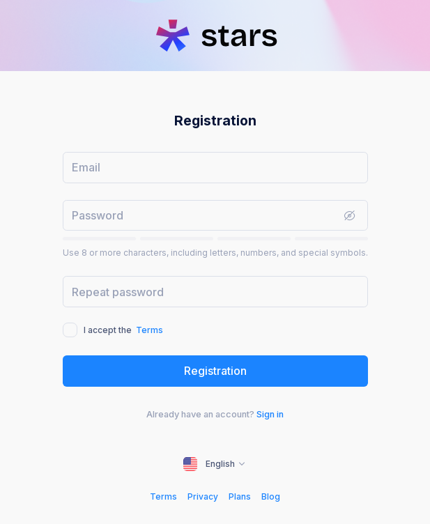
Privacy (202, 496)
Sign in (270, 414)
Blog (270, 496)
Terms (149, 330)
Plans (240, 496)
